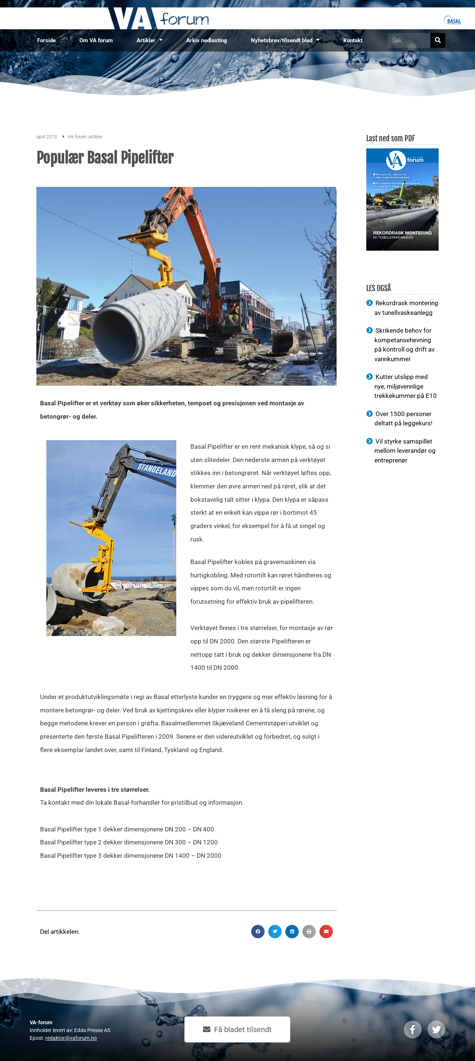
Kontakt (353, 40)
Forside (46, 40)
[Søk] (437, 40)
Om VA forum (96, 40)
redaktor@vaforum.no (71, 1038)
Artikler (150, 40)
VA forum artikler (85, 136)
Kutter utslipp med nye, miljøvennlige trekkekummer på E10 (405, 386)
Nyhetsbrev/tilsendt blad (285, 40)
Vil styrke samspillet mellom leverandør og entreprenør (405, 451)
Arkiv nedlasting (206, 40)
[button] (258, 931)
